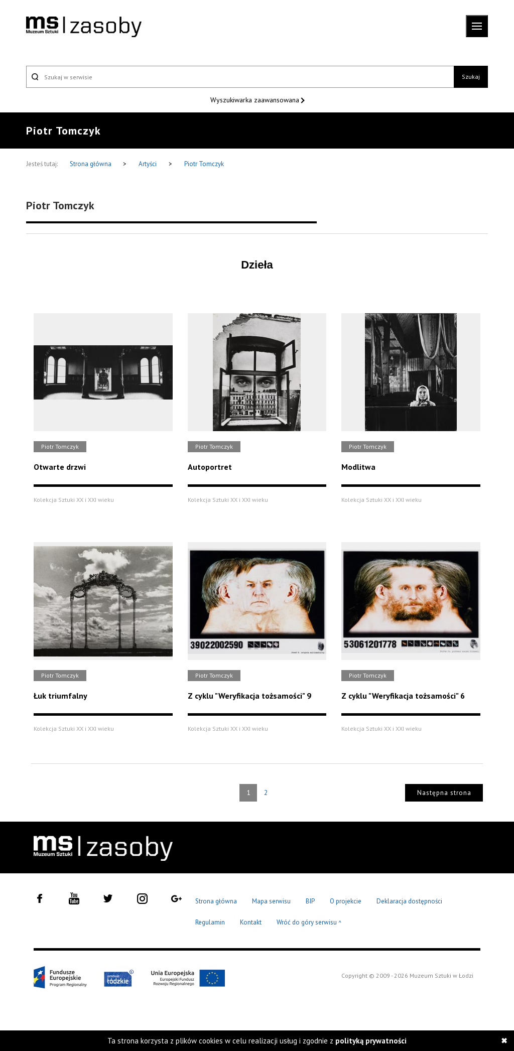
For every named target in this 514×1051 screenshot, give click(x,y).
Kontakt (251, 922)
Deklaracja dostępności (409, 901)
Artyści (148, 164)
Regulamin (210, 922)
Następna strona (444, 793)
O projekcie (345, 901)
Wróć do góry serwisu (309, 923)
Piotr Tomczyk (204, 164)
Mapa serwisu (271, 901)
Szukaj (471, 76)
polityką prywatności (371, 1040)
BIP (310, 901)
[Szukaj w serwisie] (240, 77)
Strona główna (91, 164)
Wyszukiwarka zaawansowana (255, 99)
